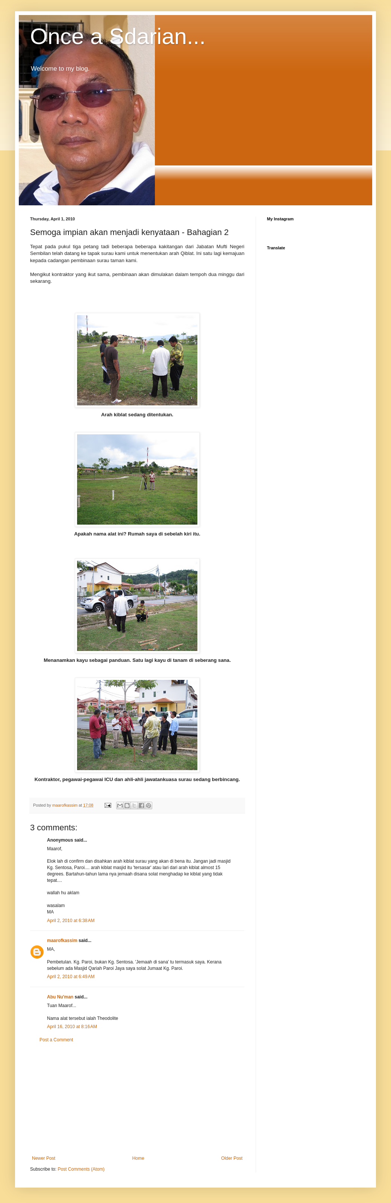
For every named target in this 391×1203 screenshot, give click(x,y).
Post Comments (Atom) (81, 1169)
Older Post (231, 1158)
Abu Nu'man (60, 997)
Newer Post (43, 1158)
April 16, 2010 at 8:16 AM (72, 1026)
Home (138, 1158)
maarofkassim (62, 940)
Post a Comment (56, 1039)
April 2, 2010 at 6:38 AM (70, 920)
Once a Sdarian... (118, 36)
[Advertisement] (137, 1099)
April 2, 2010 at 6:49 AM (70, 976)
